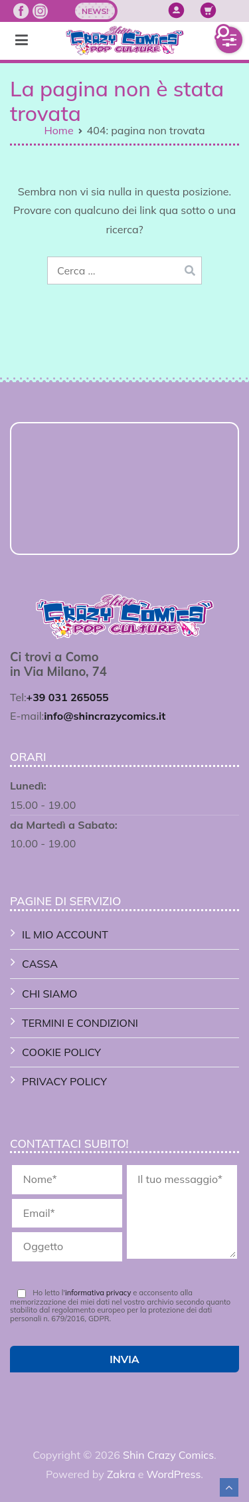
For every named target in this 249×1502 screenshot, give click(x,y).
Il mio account (65, 934)
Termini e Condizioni (80, 1022)
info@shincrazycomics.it (104, 715)
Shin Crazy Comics (168, 1454)
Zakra (121, 1474)
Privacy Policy (64, 1081)
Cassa (40, 963)
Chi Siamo (49, 993)
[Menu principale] (21, 40)
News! (95, 11)
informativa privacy (98, 1292)
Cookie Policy (61, 1052)
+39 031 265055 (68, 697)
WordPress (174, 1474)
